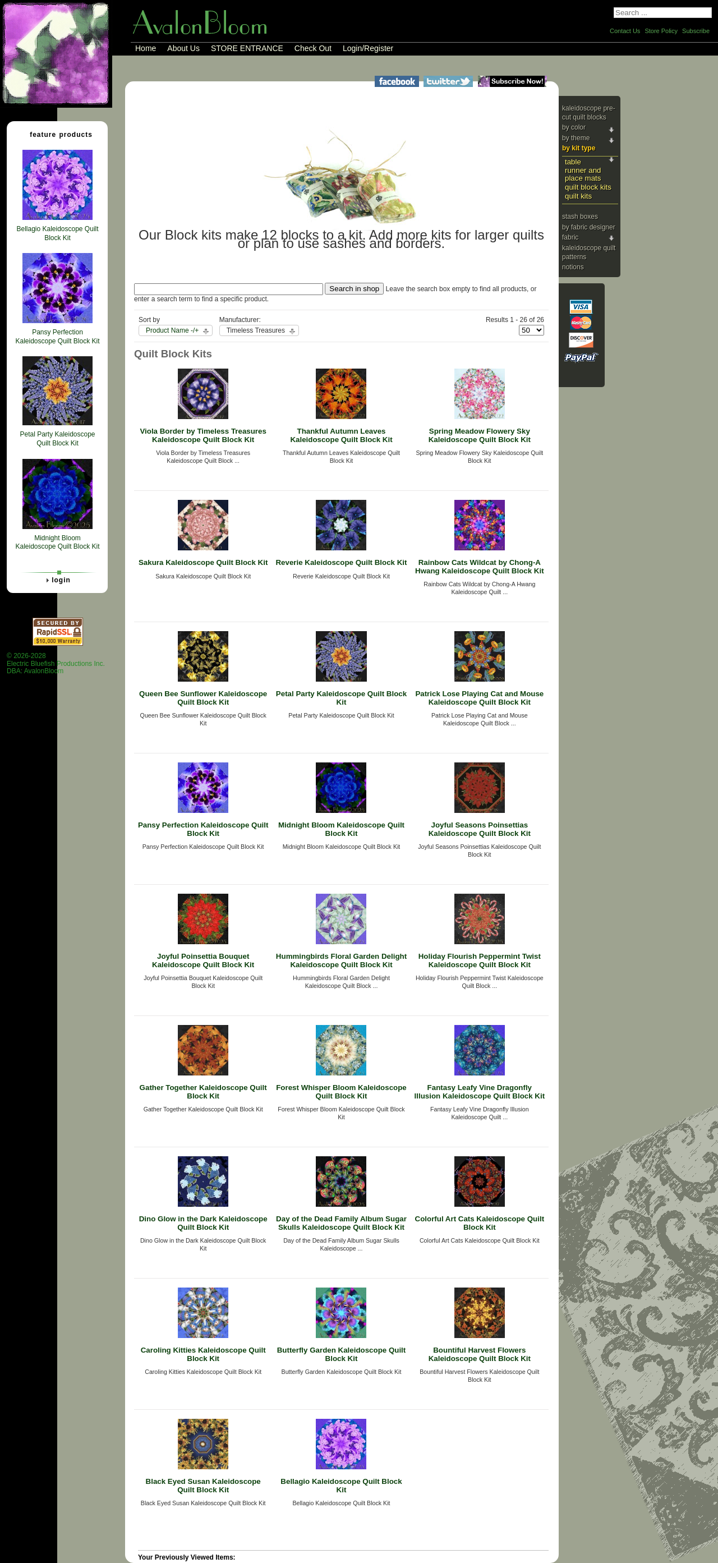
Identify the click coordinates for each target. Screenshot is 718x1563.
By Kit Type (578, 148)
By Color (574, 127)
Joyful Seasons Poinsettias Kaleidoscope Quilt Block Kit (480, 829)
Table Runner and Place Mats (583, 170)
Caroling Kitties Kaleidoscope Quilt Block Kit (203, 1354)
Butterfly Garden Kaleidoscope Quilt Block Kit (341, 1354)
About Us (183, 48)
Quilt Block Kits (588, 187)
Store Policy (661, 30)
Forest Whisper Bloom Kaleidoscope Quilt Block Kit (341, 1091)
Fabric (570, 237)
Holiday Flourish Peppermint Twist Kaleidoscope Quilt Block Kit (479, 960)
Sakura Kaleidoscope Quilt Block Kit (203, 562)
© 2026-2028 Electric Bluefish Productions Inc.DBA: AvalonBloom (56, 663)
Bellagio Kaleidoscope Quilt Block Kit (341, 1485)
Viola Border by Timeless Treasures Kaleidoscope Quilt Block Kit (203, 435)
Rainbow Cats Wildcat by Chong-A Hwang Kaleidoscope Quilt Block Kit (479, 566)
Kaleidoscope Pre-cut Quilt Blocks (588, 112)
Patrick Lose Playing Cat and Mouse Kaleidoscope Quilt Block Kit (479, 697)
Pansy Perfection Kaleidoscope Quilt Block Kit (203, 829)
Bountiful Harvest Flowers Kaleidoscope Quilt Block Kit (480, 1354)
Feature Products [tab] (57, 134)
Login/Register (368, 48)
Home (145, 48)
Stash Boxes (580, 216)
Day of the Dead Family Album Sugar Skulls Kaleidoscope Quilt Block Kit (341, 1223)
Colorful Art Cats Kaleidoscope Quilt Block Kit (480, 1223)
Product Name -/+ (172, 330)
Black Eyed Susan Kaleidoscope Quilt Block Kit (203, 1485)
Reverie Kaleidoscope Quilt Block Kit (341, 562)
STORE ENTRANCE (247, 48)
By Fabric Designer (588, 227)
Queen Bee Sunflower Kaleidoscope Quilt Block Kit (203, 697)
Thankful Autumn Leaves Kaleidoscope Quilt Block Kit (341, 435)
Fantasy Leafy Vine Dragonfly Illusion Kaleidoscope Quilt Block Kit (480, 1091)
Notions (573, 267)
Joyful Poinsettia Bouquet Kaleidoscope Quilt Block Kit (203, 960)
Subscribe (696, 30)
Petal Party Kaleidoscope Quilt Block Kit (341, 697)
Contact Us (625, 30)
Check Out (313, 48)
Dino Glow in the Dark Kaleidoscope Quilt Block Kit (203, 1223)
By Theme (576, 138)
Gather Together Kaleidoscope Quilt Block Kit (203, 1091)
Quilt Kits (578, 196)
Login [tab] (57, 580)
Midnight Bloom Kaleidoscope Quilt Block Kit (341, 829)
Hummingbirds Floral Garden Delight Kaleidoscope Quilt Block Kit (341, 960)
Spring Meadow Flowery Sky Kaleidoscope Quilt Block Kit (480, 435)
